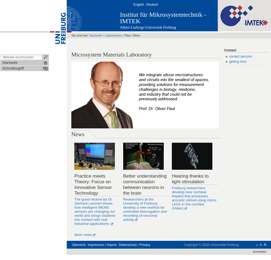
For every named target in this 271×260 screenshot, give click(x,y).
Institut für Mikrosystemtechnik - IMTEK (163, 18)
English (138, 4)
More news (83, 235)
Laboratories (113, 35)
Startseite (95, 35)
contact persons (240, 56)
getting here (237, 62)
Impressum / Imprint (102, 245)
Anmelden (259, 251)
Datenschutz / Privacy (134, 245)
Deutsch (152, 4)
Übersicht (79, 245)
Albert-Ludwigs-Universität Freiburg (148, 27)
